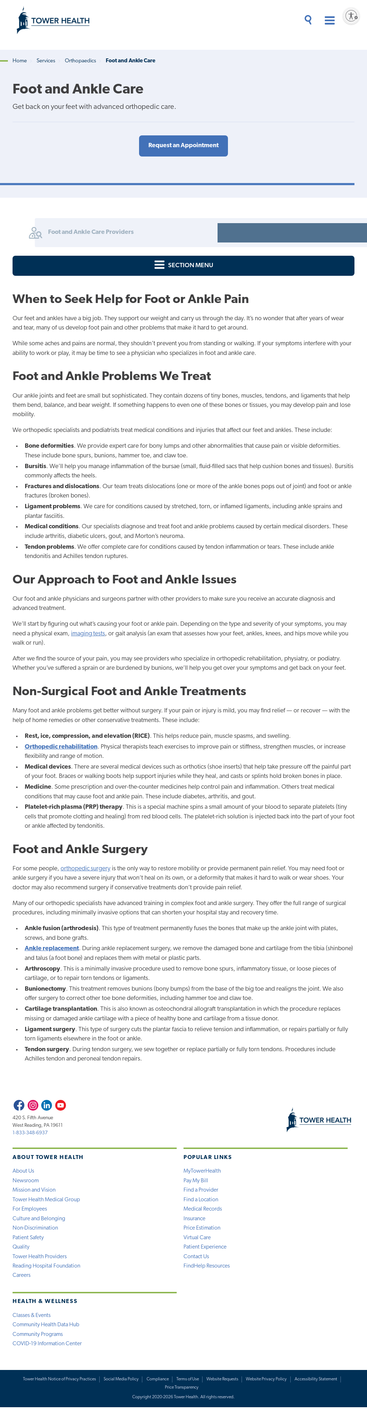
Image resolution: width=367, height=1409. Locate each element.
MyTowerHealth (202, 1171)
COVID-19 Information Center (47, 1345)
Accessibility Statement (316, 1381)
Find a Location (201, 1200)
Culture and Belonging (39, 1219)
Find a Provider (201, 1190)
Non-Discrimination (36, 1229)
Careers (22, 1277)
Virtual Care (197, 1238)
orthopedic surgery (86, 869)
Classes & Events (32, 1316)
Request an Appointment (183, 146)
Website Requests (222, 1381)
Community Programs (38, 1336)
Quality (21, 1248)
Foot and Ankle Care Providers (62, 233)
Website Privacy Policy (266, 1381)
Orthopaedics (80, 61)
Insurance (195, 1219)
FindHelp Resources (207, 1267)
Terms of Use (187, 1381)
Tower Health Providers (40, 1257)
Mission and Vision (34, 1190)
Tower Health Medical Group (47, 1200)
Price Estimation (202, 1229)
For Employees (30, 1210)
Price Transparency (182, 1389)
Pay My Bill (196, 1181)
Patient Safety (28, 1238)
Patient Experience (205, 1248)
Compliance (157, 1381)
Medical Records (203, 1210)
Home (20, 61)
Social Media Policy (121, 1381)
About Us (23, 1171)
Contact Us (196, 1257)
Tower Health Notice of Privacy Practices (58, 1381)
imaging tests (88, 634)
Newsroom (26, 1181)
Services (46, 61)
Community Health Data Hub (47, 1326)
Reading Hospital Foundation (47, 1267)
